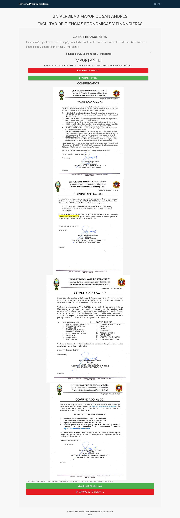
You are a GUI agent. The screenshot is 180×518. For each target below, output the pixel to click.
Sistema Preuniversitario (34, 4)
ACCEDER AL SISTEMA (90, 486)
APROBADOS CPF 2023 (88, 78)
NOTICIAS (157, 4)
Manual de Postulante (90, 492)
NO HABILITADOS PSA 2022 (88, 70)
